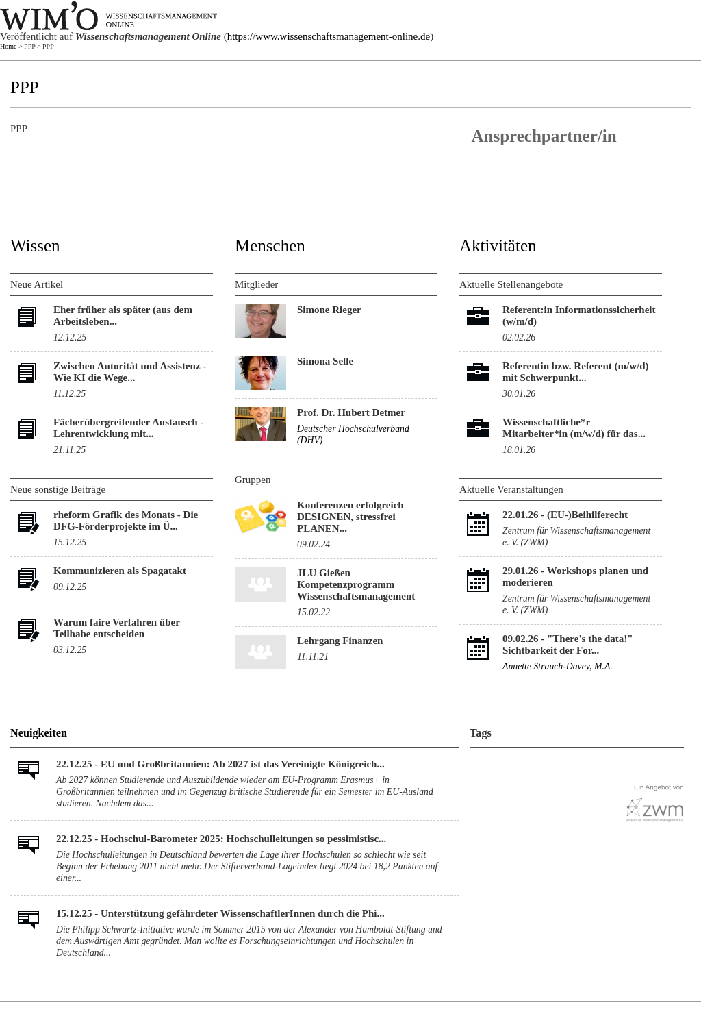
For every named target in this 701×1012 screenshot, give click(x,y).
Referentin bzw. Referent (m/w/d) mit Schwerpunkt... (575, 371)
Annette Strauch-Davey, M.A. (557, 666)
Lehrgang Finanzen (340, 640)
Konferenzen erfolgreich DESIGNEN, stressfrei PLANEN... (350, 516)
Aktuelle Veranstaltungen (511, 489)
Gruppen (253, 479)
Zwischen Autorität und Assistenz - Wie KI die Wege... (129, 371)
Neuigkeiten (38, 733)
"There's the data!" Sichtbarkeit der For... (567, 644)
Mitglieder (256, 284)
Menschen (270, 245)
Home (8, 46)
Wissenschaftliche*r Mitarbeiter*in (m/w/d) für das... (574, 428)
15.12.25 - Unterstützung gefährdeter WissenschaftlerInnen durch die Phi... (220, 913)
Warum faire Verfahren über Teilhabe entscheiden (116, 628)
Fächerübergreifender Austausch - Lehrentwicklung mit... (128, 428)
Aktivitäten (497, 245)
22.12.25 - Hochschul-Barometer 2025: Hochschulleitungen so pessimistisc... (221, 838)
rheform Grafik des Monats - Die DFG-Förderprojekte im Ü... (125, 520)
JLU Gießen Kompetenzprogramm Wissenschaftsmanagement (356, 584)
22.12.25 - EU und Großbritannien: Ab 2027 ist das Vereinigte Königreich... (220, 763)
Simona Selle (325, 361)
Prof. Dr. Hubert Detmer (351, 412)
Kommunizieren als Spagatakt (119, 570)
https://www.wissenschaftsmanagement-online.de (328, 36)
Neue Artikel (36, 284)
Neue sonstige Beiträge (57, 489)
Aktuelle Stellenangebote (511, 284)
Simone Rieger (329, 309)
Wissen (35, 245)
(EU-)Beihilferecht (587, 514)
